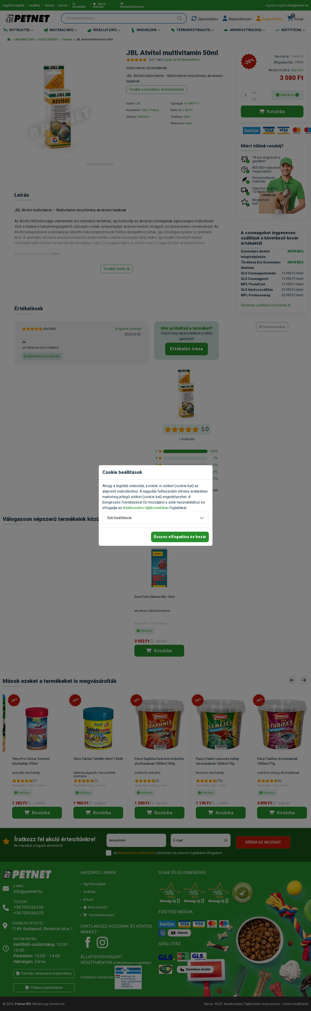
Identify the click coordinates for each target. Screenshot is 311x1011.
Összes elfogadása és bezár (180, 537)
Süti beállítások (119, 518)
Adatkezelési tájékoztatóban (146, 508)
